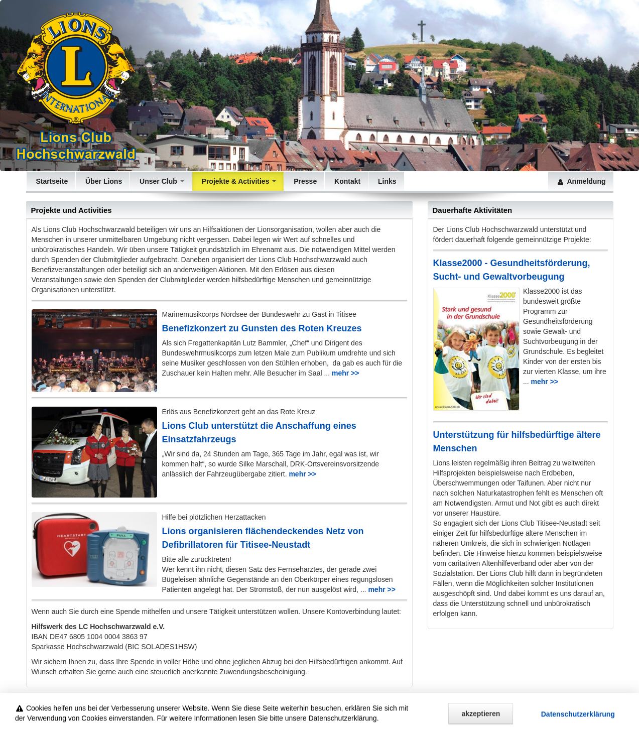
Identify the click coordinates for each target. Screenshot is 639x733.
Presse (304, 181)
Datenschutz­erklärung (578, 718)
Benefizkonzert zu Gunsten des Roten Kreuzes (262, 328)
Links (386, 181)
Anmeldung (580, 181)
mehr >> (345, 373)
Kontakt (346, 181)
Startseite (51, 181)
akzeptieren (480, 718)
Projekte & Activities (238, 181)
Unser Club (161, 181)
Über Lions (102, 181)
